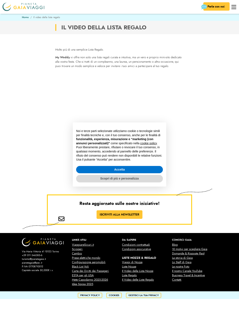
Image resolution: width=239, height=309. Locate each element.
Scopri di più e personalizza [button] (119, 178)
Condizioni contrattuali (136, 245)
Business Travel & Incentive (188, 275)
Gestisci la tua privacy (143, 295)
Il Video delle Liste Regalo (138, 280)
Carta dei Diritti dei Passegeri (90, 271)
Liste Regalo (129, 275)
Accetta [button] (119, 169)
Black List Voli (80, 267)
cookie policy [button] (148, 143)
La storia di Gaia (182, 258)
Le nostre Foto (180, 267)
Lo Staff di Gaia (181, 262)
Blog (175, 245)
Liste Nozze (129, 267)
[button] (233, 7)
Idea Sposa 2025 (82, 284)
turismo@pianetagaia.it (34, 259)
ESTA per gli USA (83, 275)
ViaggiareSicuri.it (83, 245)
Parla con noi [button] (214, 6)
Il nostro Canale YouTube (187, 271)
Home (25, 17)
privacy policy (90, 295)
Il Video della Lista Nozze (137, 271)
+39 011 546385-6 (32, 255)
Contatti (176, 280)
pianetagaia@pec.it (32, 262)
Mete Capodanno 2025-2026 (90, 280)
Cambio (77, 253)
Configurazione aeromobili (89, 262)
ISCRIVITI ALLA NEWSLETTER (119, 214)
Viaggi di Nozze (132, 262)
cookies (114, 295)
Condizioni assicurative (136, 249)
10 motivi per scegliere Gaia (189, 249)
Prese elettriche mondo (86, 258)
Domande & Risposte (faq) (188, 253)
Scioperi (77, 249)
